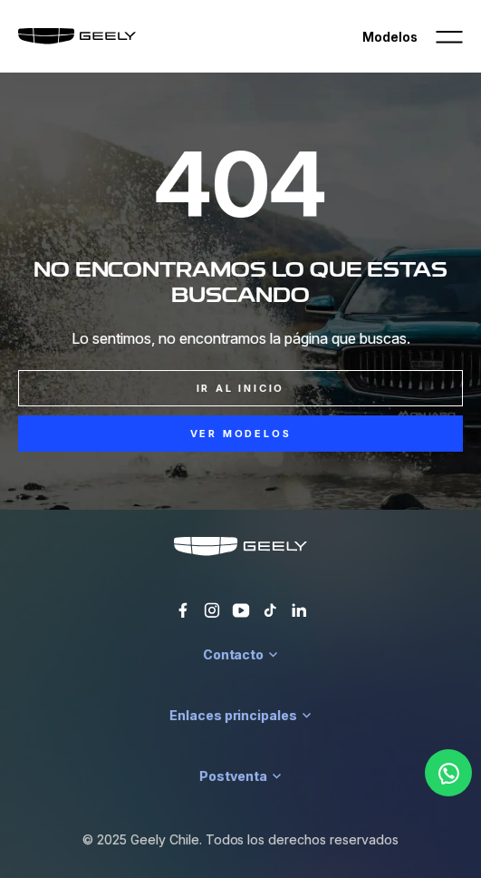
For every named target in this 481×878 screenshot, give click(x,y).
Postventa (240, 776)
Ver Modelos (241, 433)
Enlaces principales (240, 715)
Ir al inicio (241, 388)
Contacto (241, 654)
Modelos (390, 36)
